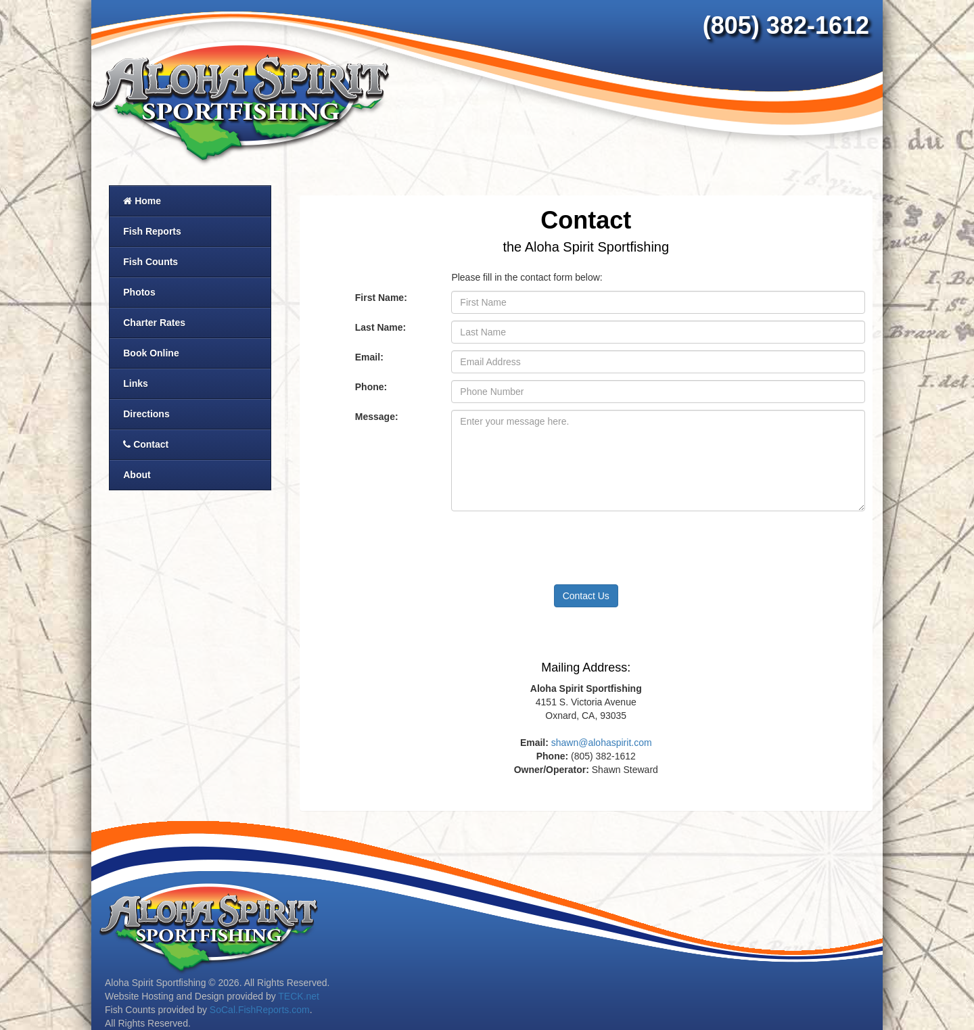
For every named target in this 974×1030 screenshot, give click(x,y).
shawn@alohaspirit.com (601, 742)
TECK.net (298, 996)
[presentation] (554, 544)
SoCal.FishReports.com (260, 1009)
